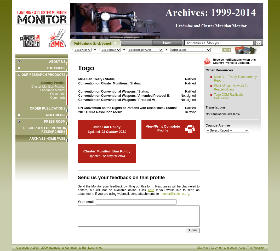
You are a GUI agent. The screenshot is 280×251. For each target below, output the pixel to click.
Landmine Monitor (52, 90)
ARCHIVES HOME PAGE (47, 138)
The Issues (56, 68)
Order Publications (47, 108)
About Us (57, 62)
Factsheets (57, 94)
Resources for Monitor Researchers (44, 130)
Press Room (54, 121)
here (151, 190)
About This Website (251, 247)
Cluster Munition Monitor (48, 86)
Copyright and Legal (224, 247)
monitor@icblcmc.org (174, 194)
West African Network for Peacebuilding (231, 87)
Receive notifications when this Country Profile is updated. (234, 61)
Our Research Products (43, 75)
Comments (57, 97)
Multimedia (55, 115)
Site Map (202, 247)
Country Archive (218, 125)
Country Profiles (53, 83)
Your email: (86, 202)
